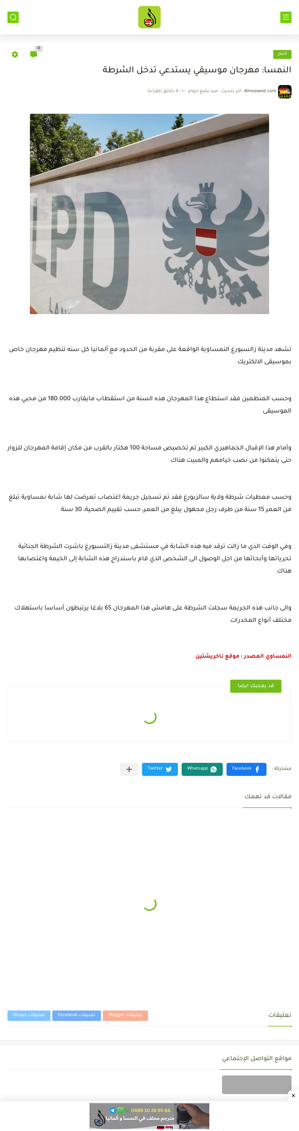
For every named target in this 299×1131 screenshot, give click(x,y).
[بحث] (13, 17)
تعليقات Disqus (29, 1015)
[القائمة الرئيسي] (286, 17)
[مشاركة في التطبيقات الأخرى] (129, 769)
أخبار (282, 54)
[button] (246, 769)
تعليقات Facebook (76, 1015)
